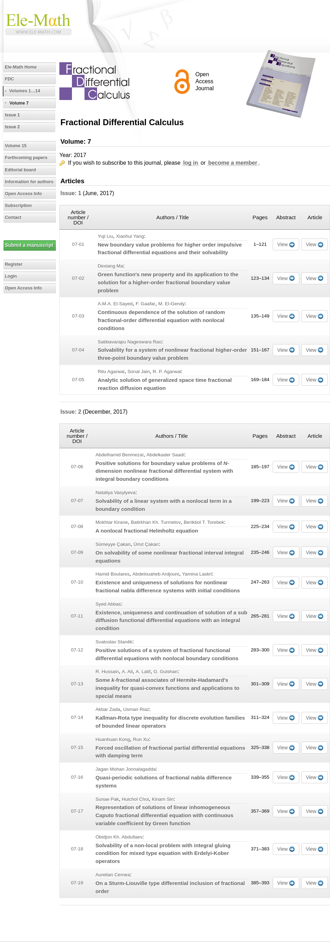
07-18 (77, 848)
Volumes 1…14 (24, 90)
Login (11, 276)
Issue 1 (12, 115)
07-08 (77, 526)
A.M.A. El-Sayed (115, 303)
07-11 (77, 616)
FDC (9, 79)
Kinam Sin (163, 799)
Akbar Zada (107, 709)
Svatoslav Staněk (113, 641)
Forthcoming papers (26, 157)
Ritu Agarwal (111, 371)
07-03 (78, 316)
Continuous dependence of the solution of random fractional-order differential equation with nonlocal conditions (161, 320)
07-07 (77, 500)
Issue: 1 (70, 193)
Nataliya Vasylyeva (115, 492)
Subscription (18, 205)
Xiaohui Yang (130, 236)
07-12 (77, 649)
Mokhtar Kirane (111, 522)
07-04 (78, 349)
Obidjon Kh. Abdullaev (118, 837)
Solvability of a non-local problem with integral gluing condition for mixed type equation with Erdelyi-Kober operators (162, 853)
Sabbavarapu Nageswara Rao (130, 341)
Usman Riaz (136, 709)
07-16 (77, 777)
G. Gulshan (165, 671)
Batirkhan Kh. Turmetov (156, 522)
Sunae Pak (107, 799)
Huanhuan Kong (112, 739)
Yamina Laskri (197, 574)
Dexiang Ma (110, 266)
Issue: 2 (70, 412)
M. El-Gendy (171, 303)
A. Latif (143, 671)
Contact (13, 217)
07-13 (77, 683)
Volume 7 (19, 103)
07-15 (77, 747)
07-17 (77, 811)
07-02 (78, 278)
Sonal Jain (138, 371)
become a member (232, 163)
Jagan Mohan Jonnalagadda (125, 769)
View (282, 244)
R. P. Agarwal (167, 371)
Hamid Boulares (112, 574)
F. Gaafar (145, 303)
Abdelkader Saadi (165, 454)
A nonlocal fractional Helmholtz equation (146, 531)
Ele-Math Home (21, 67)
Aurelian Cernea (112, 874)
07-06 (77, 466)
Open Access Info (23, 193)
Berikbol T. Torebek (204, 522)
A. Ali (127, 671)
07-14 (77, 717)
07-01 (78, 244)
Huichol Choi (135, 799)
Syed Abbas (108, 604)
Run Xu (141, 739)
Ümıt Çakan (146, 544)
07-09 (77, 552)
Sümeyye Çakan (112, 544)
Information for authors (29, 181)
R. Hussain (107, 671)
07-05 (78, 379)
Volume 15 (16, 145)
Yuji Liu (105, 236)
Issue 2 (12, 126)
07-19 (77, 882)
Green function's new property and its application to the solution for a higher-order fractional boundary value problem (168, 282)
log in (190, 163)
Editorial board (20, 169)
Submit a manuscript (29, 245)
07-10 (77, 582)
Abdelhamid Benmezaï (119, 454)
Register (13, 264)
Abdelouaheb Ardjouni (155, 574)
